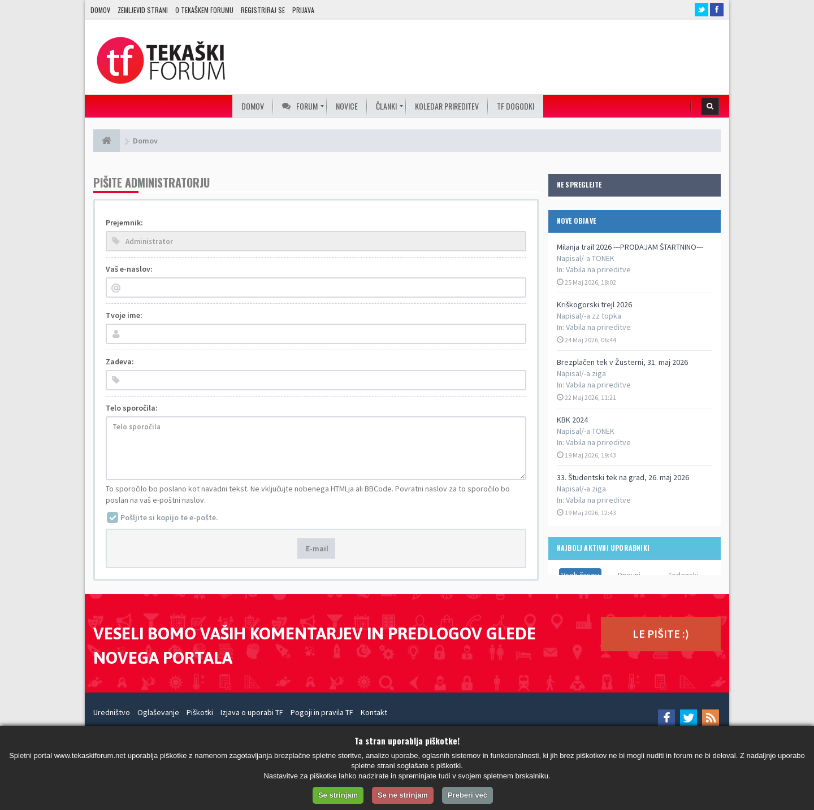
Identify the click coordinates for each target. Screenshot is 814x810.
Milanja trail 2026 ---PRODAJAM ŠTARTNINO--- (630, 247)
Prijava (303, 10)
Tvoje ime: (124, 315)
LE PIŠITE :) (661, 633)
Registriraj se (263, 10)
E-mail (316, 548)
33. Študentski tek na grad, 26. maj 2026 (623, 477)
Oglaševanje (158, 712)
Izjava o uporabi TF (251, 712)
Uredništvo (111, 712)
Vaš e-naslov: (129, 269)
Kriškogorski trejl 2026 (594, 304)
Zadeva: (120, 361)
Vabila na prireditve (598, 269)
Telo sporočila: (132, 408)
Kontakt (374, 712)
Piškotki (200, 712)
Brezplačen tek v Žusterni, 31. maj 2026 (622, 362)
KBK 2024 (572, 420)
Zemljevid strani (143, 10)
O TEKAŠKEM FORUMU (204, 10)
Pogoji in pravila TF (322, 712)
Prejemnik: (124, 222)
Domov (100, 10)
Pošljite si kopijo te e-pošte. (169, 517)
